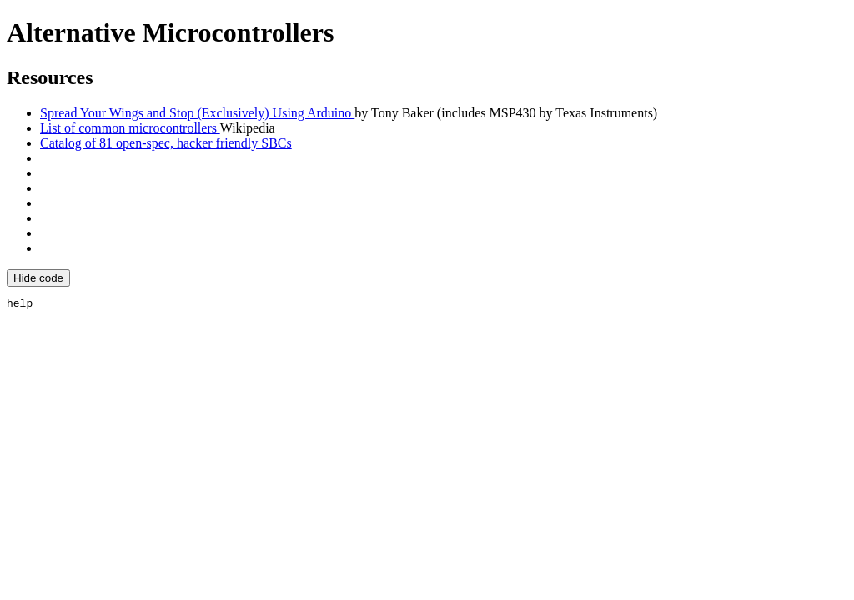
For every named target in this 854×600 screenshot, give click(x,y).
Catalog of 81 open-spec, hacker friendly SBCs (166, 143)
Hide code (38, 278)
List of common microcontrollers (130, 128)
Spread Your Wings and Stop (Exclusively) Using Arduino (197, 113)
